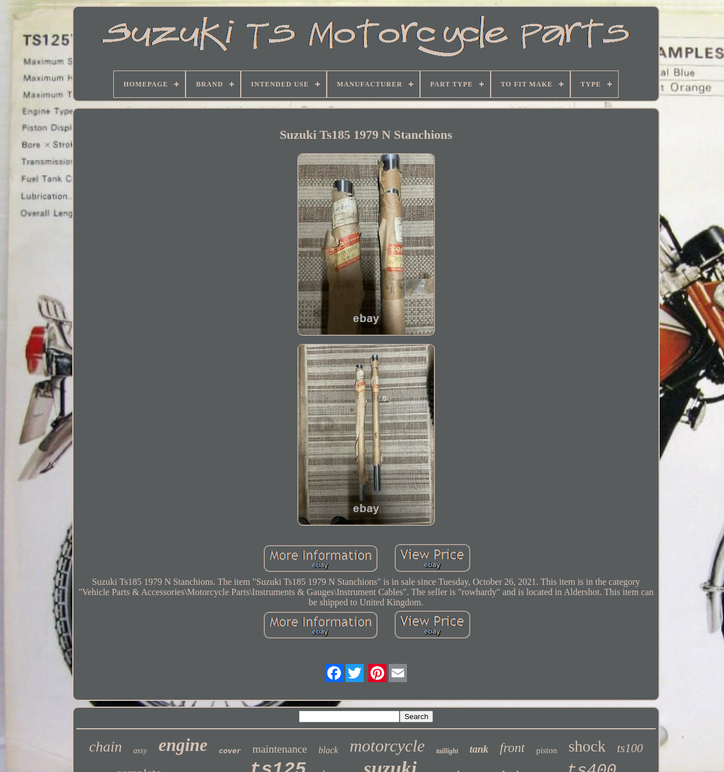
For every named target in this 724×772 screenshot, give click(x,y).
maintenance (280, 749)
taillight (447, 751)
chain (105, 746)
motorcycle (387, 745)
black (329, 750)
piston (546, 750)
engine (182, 745)
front (512, 748)
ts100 (630, 748)
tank (479, 749)
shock (587, 746)
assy (140, 750)
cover (230, 751)
